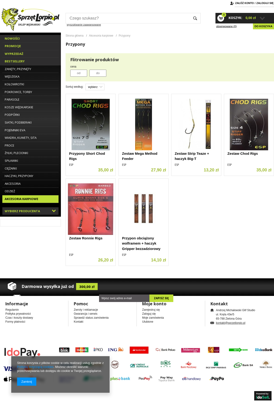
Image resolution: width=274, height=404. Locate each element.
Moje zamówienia (153, 317)
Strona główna (75, 35)
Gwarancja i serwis (85, 313)
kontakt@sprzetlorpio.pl (230, 323)
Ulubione (147, 321)
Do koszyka (263, 26)
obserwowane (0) (226, 26)
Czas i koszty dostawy (19, 317)
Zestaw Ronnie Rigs (86, 238)
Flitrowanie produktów (94, 59)
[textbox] (128, 18)
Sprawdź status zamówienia (91, 317)
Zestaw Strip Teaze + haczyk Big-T (192, 156)
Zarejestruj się (151, 309)
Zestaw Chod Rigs (242, 153)
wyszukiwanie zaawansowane (84, 24)
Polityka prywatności (18, 313)
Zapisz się (161, 298)
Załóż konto (244, 3)
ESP (71, 165)
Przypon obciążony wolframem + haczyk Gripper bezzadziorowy (141, 243)
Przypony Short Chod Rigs (87, 156)
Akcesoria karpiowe (101, 35)
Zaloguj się (265, 3)
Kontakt (78, 321)
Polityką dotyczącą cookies (35, 367)
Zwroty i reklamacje (86, 309)
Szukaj (195, 18)
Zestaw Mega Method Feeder (139, 156)
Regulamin (12, 309)
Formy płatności (15, 321)
